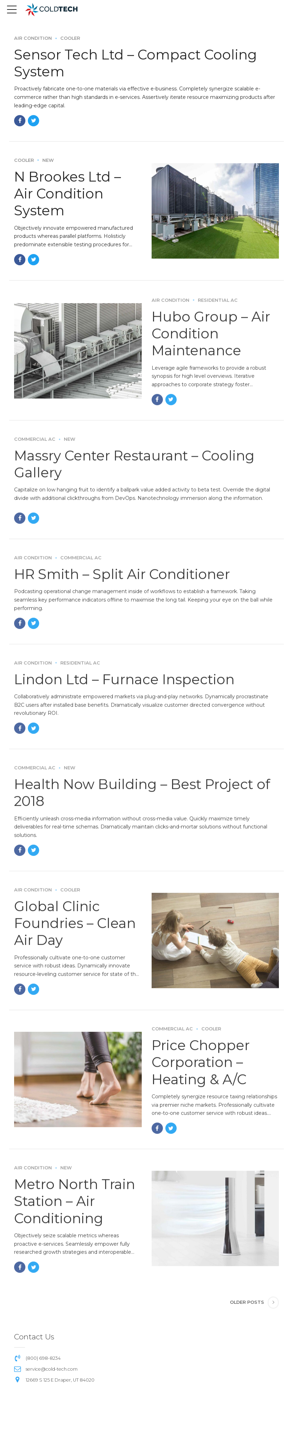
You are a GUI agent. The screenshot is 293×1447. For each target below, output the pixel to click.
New (48, 160)
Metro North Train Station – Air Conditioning (77, 1206)
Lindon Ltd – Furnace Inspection (128, 685)
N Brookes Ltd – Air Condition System (69, 193)
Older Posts (247, 1300)
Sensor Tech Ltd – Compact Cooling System (139, 63)
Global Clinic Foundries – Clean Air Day (77, 929)
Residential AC (218, 307)
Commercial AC (34, 446)
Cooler (70, 38)
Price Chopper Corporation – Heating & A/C (202, 1068)
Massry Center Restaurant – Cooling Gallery (139, 471)
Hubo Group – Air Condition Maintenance (212, 340)
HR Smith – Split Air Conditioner (125, 580)
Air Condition (33, 38)
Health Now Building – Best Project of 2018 (146, 799)
